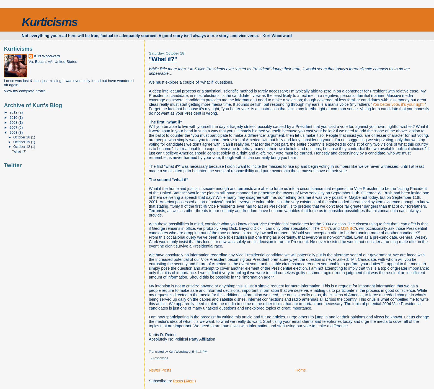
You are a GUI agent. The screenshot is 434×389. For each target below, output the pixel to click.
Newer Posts (160, 370)
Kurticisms (50, 22)
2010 (13, 117)
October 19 (22, 142)
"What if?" (19, 151)
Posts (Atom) (184, 381)
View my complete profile (25, 91)
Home (300, 370)
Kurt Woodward (47, 56)
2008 (13, 122)
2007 (13, 127)
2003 (13, 132)
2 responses (159, 358)
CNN (325, 228)
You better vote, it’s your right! (399, 104)
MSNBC (348, 228)
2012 (13, 112)
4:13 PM (201, 351)
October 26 (22, 137)
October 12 (22, 147)
